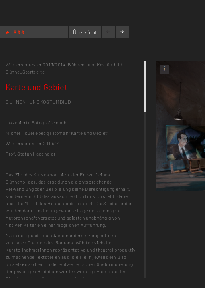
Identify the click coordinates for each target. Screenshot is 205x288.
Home (15, 33)
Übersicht (85, 32)
